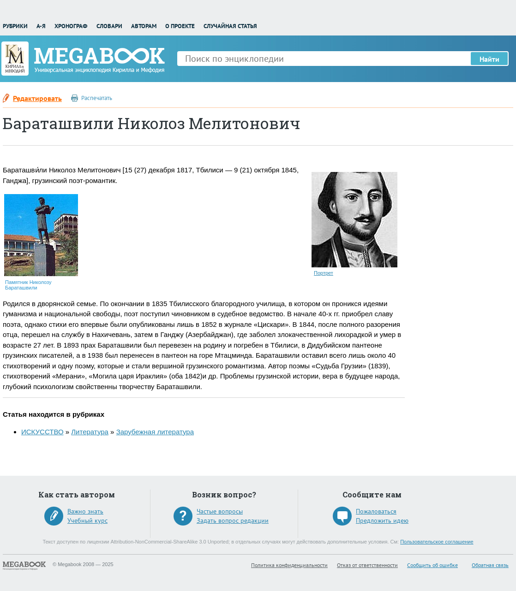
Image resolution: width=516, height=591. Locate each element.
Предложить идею (382, 520)
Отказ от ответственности (367, 564)
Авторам (143, 26)
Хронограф (70, 26)
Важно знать (85, 511)
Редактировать (37, 98)
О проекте (180, 26)
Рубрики (15, 26)
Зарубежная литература (155, 432)
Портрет (323, 273)
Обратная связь (490, 564)
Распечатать (96, 98)
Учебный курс (87, 520)
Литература (89, 432)
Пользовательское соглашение (436, 541)
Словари (109, 26)
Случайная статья (230, 26)
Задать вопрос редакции (233, 520)
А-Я (41, 26)
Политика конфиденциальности (289, 564)
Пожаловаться (376, 511)
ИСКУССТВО (42, 432)
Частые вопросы (220, 511)
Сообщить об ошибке (432, 564)
